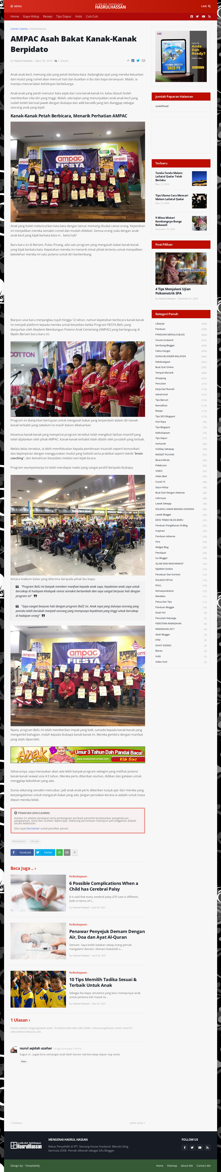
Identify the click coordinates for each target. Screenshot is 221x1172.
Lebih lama (136, 1123)
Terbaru (17, 1123)
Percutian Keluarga (181, 618)
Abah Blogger (181, 635)
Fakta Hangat (181, 351)
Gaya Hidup (31, 16)
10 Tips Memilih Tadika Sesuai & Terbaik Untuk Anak (103, 982)
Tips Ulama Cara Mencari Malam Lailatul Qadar (171, 197)
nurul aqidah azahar (36, 1048)
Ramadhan (181, 406)
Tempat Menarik (181, 373)
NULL (181, 585)
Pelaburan (181, 466)
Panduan (181, 329)
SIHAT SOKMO (181, 646)
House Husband (181, 340)
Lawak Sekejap (181, 504)
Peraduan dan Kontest (181, 575)
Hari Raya (181, 422)
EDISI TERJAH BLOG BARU (181, 520)
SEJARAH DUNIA (181, 569)
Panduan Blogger (181, 607)
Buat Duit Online (181, 367)
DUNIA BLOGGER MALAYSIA (181, 356)
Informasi (181, 498)
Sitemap (172, 1165)
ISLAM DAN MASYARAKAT (181, 564)
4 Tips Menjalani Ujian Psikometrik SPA (173, 291)
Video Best (181, 476)
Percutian (181, 384)
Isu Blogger (181, 558)
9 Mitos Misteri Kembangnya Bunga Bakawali (168, 221)
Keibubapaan (38, 28)
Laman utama (19, 28)
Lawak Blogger (181, 515)
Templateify (32, 1165)
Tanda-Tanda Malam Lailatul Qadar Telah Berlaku (169, 176)
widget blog (181, 547)
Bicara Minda (181, 460)
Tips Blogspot (181, 427)
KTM (181, 640)
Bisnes (181, 651)
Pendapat (181, 553)
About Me (187, 1165)
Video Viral (181, 662)
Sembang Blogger (181, 346)
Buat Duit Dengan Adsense (181, 493)
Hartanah (181, 444)
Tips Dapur (64, 16)
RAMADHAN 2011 (181, 629)
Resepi (47, 16)
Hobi (78, 16)
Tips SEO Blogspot (181, 416)
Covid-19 (181, 482)
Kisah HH (181, 613)
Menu (18, 6)
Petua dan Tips (181, 602)
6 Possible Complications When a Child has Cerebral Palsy (103, 886)
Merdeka (181, 596)
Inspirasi (181, 531)
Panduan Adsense (181, 536)
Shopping (181, 378)
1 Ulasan (63, 60)
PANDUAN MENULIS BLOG (181, 335)
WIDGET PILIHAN (181, 455)
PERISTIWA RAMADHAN (181, 624)
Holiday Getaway (181, 449)
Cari (204, 6)
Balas (23, 1061)
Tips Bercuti (181, 400)
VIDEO (181, 471)
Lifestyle (34, 841)
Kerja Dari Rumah (181, 389)
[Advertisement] (78, 287)
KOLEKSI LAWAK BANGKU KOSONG (181, 509)
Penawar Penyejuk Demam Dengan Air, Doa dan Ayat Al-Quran (107, 934)
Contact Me (204, 1165)
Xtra (181, 542)
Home (15, 16)
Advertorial (181, 395)
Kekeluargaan (181, 362)
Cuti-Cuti (92, 16)
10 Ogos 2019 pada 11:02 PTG (68, 1048)
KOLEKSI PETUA (181, 580)
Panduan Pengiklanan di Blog (181, 526)
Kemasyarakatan (181, 591)
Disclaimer (33, 828)
